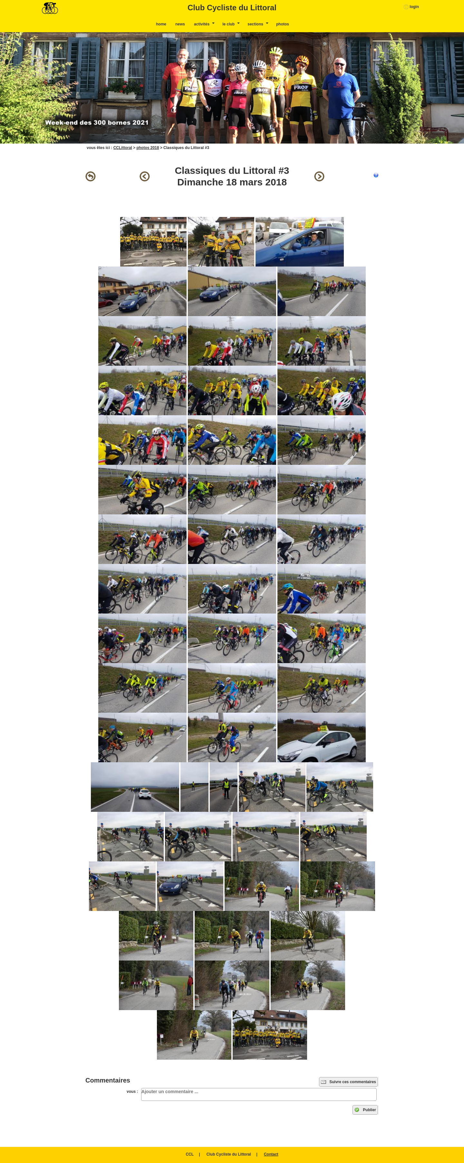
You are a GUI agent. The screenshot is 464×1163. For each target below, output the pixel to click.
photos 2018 (147, 147)
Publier (365, 1109)
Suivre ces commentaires (348, 1081)
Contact (271, 1154)
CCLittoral (122, 147)
